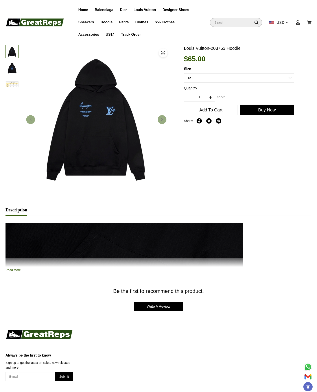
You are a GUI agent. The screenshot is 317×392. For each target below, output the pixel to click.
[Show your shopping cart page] (309, 22)
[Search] (236, 22)
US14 (110, 34)
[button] (256, 22)
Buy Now (267, 109)
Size (187, 69)
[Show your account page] (298, 22)
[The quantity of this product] (199, 97)
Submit (64, 376)
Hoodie (106, 22)
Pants (124, 22)
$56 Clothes (165, 22)
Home (83, 10)
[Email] (308, 376)
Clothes (141, 22)
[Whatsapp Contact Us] (308, 367)
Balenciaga (104, 10)
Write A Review (158, 306)
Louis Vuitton (145, 10)
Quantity (190, 88)
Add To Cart (210, 109)
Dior (123, 10)
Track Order (131, 34)
